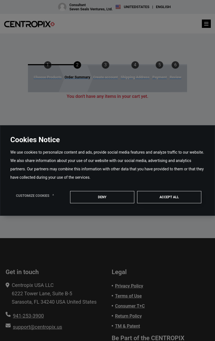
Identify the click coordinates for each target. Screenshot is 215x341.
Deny (102, 197)
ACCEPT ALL (169, 197)
